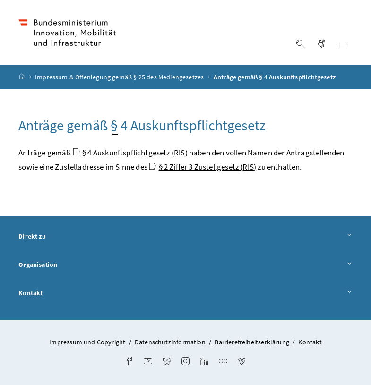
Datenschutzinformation (170, 342)
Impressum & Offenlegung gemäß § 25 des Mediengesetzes (120, 77)
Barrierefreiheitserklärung (252, 342)
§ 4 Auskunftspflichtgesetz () (135, 152)
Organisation (185, 265)
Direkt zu (185, 236)
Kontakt (185, 293)
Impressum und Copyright (87, 342)
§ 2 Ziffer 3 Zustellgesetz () (208, 167)
